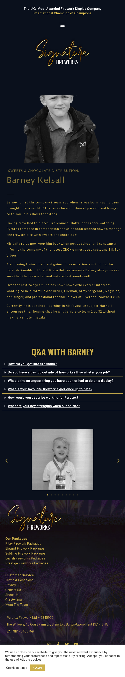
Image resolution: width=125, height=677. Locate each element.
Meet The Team (16, 605)
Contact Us (13, 590)
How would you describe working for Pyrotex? (43, 398)
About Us (12, 595)
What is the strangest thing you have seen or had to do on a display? (60, 381)
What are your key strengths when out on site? (44, 406)
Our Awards (13, 600)
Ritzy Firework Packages (23, 544)
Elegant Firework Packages (25, 548)
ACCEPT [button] (37, 667)
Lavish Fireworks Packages (25, 558)
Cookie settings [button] (16, 668)
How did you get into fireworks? (32, 364)
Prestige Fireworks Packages (26, 563)
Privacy (10, 585)
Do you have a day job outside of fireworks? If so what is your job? (59, 372)
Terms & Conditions (19, 580)
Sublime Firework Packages (25, 553)
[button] (62, 25)
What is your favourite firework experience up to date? (50, 389)
